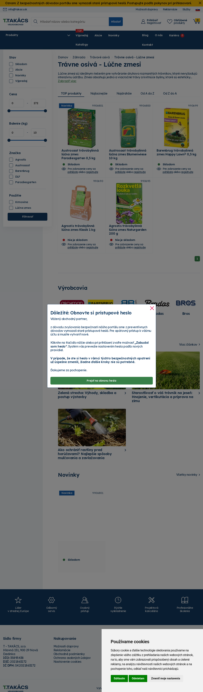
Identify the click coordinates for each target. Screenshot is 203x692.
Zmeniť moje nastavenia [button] (165, 678)
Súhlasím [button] (119, 678)
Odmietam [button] (138, 678)
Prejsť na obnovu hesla (101, 380)
